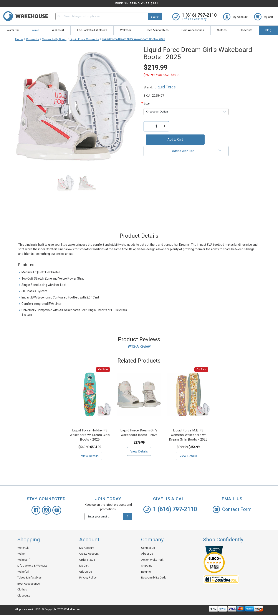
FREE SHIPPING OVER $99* (137, 3)
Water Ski (13, 30)
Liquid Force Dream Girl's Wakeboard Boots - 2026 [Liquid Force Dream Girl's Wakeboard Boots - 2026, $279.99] (138, 432)
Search (155, 17)
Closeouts (246, 30)
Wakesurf (58, 30)
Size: (151, 103)
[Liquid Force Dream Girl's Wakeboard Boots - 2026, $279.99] (139, 394)
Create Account (89, 554)
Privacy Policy (87, 577)
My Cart (84, 566)
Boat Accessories (193, 30)
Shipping (146, 566)
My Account (86, 548)
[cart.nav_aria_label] (263, 16)
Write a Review (139, 346)
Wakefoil (125, 30)
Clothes (222, 30)
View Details (90, 456)
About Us (147, 554)
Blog (268, 30)
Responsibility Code (153, 577)
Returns (146, 572)
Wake (35, 30)
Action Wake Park (152, 560)
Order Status (87, 560)
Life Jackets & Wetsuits (92, 30)
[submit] (127, 516)
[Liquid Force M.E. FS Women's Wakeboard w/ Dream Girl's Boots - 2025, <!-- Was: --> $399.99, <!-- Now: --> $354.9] (188, 394)
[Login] (238, 16)
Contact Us (148, 548)
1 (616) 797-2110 (170, 509)
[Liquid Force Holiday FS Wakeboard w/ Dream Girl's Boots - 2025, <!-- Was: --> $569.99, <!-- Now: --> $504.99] (90, 394)
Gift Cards (85, 572)
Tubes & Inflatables (156, 30)
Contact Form (232, 509)
